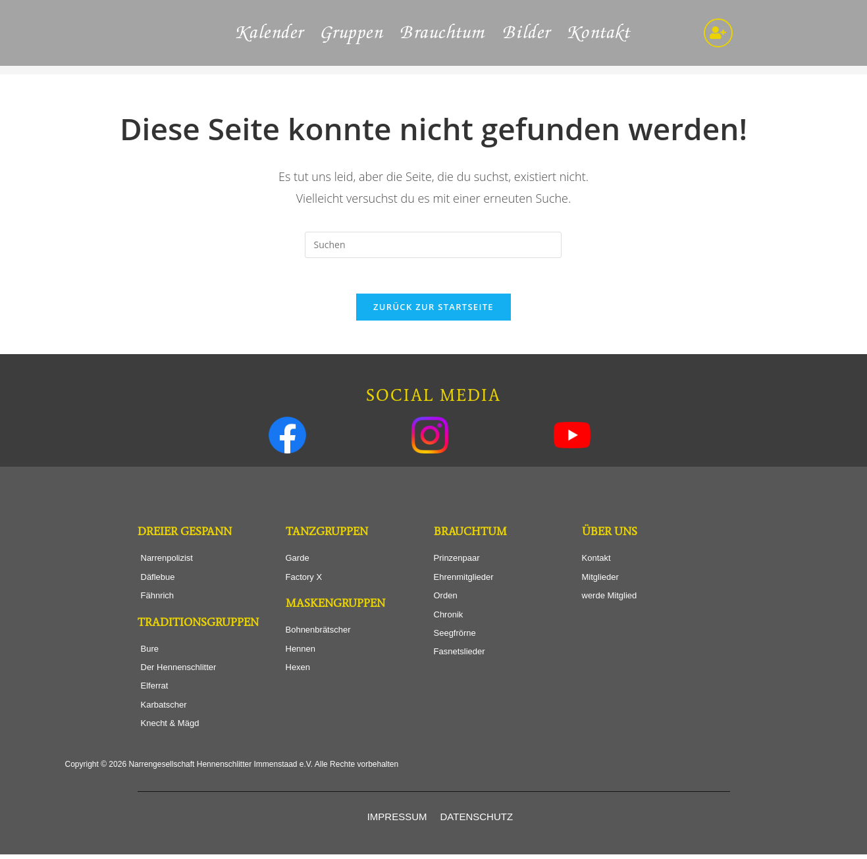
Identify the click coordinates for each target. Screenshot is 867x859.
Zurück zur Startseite (433, 311)
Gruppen (352, 33)
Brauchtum (443, 33)
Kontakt (599, 33)
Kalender (270, 33)
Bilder (527, 33)
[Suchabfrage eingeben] (433, 245)
